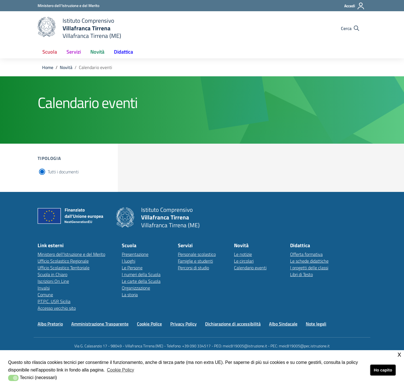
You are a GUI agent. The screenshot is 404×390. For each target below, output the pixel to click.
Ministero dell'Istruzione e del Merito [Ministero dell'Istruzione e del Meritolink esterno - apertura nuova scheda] (71, 254)
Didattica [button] (123, 52)
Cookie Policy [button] (120, 370)
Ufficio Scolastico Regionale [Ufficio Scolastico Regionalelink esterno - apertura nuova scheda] (63, 261)
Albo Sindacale (283, 323)
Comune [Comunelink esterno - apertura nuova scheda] (45, 294)
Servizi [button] (73, 52)
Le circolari (244, 261)
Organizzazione (136, 288)
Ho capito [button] (383, 370)
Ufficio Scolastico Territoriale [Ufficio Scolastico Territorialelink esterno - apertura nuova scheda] (63, 267)
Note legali (316, 323)
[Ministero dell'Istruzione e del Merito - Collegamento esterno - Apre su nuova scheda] (68, 5)
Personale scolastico (197, 254)
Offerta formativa (306, 254)
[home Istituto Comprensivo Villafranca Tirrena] (79, 28)
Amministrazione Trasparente (99, 323)
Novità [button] (97, 52)
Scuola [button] (49, 52)
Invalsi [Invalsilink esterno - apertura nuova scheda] (44, 288)
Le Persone (132, 267)
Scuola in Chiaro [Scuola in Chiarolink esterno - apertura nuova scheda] (52, 274)
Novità (66, 67)
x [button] (399, 354)
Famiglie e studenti (195, 261)
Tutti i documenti (63, 171)
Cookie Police (149, 323)
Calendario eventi (250, 267)
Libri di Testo (301, 274)
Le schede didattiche (309, 261)
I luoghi (128, 261)
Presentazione (135, 254)
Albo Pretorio (50, 323)
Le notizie (243, 254)
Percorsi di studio (193, 267)
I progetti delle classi (309, 267)
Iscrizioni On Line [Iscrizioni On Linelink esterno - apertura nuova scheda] (53, 281)
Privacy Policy (183, 323)
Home (47, 67)
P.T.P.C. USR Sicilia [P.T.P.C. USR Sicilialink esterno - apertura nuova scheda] (54, 301)
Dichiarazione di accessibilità (233, 323)
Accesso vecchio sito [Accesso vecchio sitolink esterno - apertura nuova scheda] (57, 308)
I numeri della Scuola (141, 274)
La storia (130, 294)
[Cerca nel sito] (350, 28)
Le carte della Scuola (141, 281)
